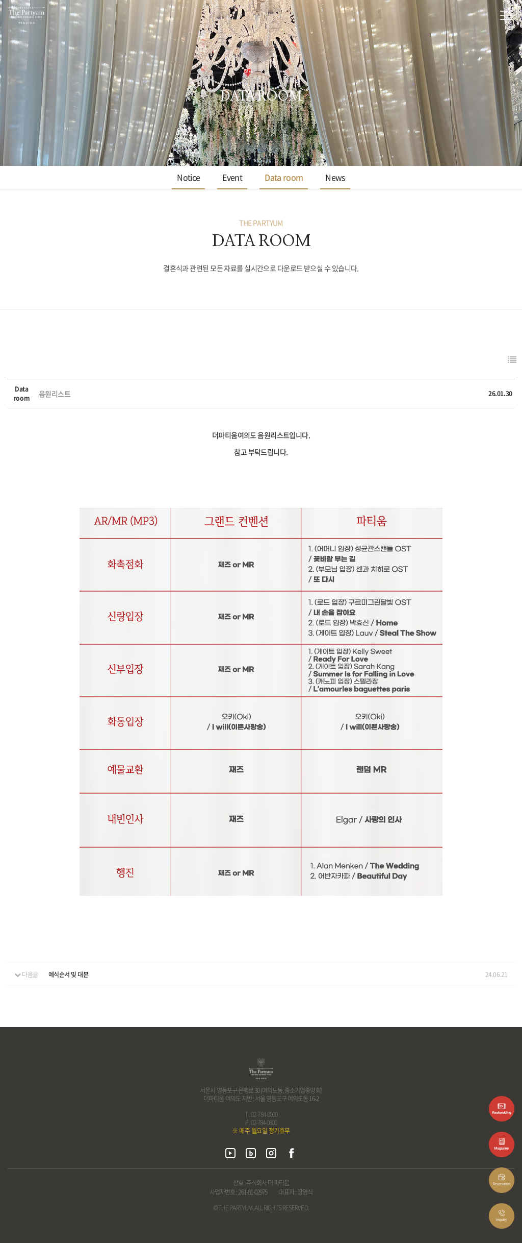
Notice (188, 177)
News (335, 177)
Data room (284, 177)
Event (232, 177)
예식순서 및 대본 (68, 974)
